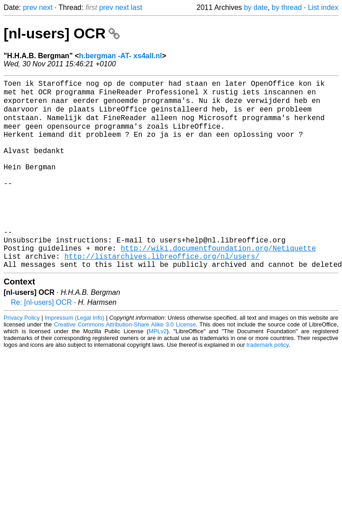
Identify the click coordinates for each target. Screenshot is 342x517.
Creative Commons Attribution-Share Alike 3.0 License (125, 363)
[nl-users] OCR (62, 33)
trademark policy (268, 383)
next (45, 7)
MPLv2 (158, 370)
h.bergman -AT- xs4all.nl (120, 56)
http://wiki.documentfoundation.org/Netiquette (218, 283)
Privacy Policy (22, 356)
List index (323, 7)
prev (30, 7)
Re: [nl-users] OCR (41, 341)
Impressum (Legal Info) (74, 356)
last (136, 7)
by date (255, 7)
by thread (287, 7)
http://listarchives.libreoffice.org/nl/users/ (161, 293)
